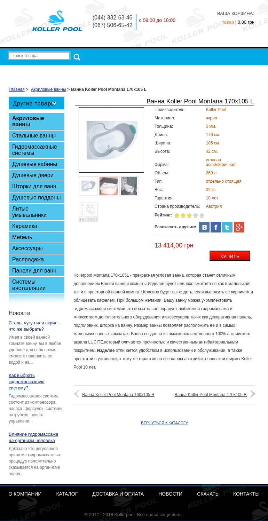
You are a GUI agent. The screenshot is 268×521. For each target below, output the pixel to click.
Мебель (22, 237)
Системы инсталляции (29, 285)
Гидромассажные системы (34, 150)
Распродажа (28, 259)
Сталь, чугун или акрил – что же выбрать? (35, 326)
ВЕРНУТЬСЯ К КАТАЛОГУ (164, 423)
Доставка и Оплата (154, 70)
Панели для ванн (34, 271)
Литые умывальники (29, 212)
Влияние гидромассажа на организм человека (33, 437)
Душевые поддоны (36, 197)
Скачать (218, 70)
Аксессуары (27, 248)
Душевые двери (33, 175)
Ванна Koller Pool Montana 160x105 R (118, 394)
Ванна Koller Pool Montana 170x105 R (211, 394)
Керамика (24, 226)
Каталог (118, 70)
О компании (88, 70)
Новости (191, 70)
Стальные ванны (34, 136)
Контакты (245, 70)
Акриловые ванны (28, 121)
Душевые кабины (34, 164)
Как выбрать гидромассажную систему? (27, 381)
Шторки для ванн (34, 186)
